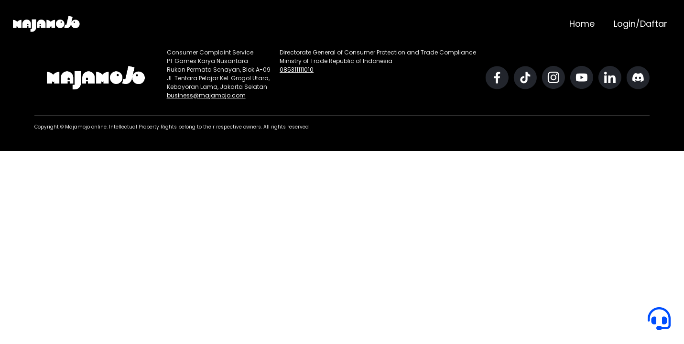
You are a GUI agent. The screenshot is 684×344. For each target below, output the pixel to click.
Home (582, 24)
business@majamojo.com (206, 95)
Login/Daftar (640, 24)
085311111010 (297, 69)
